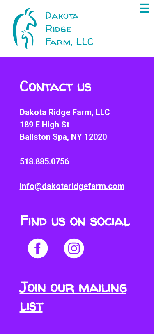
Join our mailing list (73, 296)
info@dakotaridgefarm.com (72, 186)
